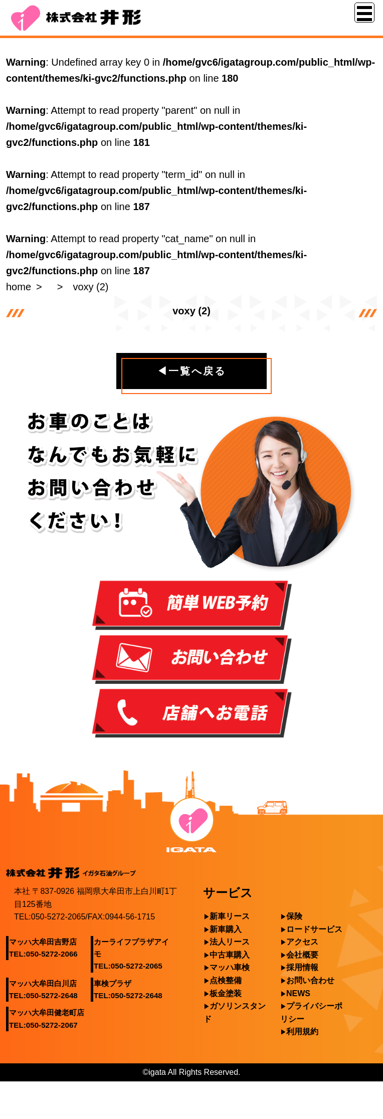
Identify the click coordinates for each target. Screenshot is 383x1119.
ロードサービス (314, 929)
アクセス (302, 942)
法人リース (230, 942)
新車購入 (226, 929)
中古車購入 (230, 955)
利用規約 (302, 1031)
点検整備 (226, 980)
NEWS (298, 993)
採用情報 (302, 967)
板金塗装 (226, 993)
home (18, 286)
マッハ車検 (230, 967)
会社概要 (302, 955)
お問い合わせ (310, 980)
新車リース (230, 916)
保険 (294, 916)
